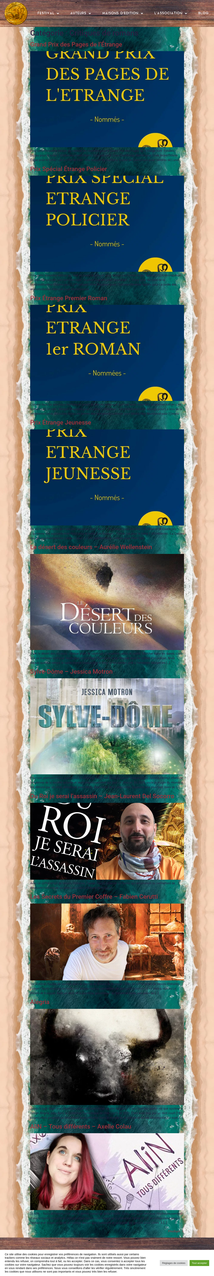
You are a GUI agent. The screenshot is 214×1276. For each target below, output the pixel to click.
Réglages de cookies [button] (173, 1263)
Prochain (176, 1231)
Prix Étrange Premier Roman (68, 298)
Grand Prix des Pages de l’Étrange (76, 44)
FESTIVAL (48, 13)
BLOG (203, 13)
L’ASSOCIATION (171, 13)
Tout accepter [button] (199, 1263)
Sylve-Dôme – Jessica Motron (71, 671)
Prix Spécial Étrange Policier (68, 169)
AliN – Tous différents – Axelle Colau (80, 1126)
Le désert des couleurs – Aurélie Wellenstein (91, 547)
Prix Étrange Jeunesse (60, 422)
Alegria (39, 1002)
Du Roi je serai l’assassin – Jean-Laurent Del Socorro (102, 796)
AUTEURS (81, 13)
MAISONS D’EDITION (123, 13)
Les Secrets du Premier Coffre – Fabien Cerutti (94, 896)
